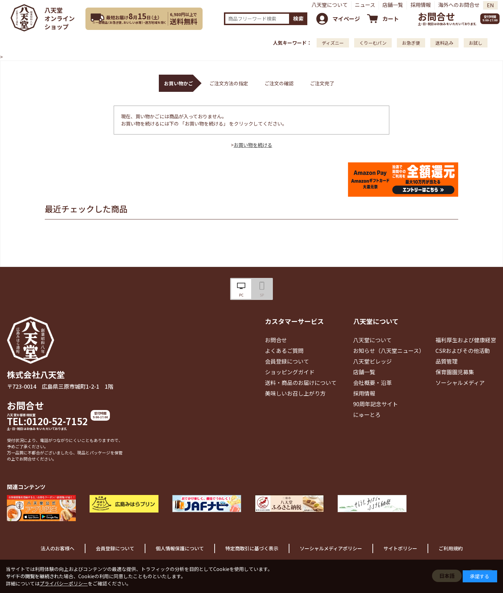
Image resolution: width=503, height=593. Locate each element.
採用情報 (420, 4)
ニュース (365, 4)
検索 (298, 18)
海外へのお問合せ (459, 4)
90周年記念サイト (375, 404)
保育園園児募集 (454, 372)
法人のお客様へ (57, 548)
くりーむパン (373, 43)
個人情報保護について (180, 548)
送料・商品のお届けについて (301, 382)
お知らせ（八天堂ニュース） (388, 350)
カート (390, 18)
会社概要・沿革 (372, 382)
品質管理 (446, 361)
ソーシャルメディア (460, 382)
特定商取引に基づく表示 (251, 548)
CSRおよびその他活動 (462, 350)
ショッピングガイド (290, 372)
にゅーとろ (367, 414)
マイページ (346, 18)
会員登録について (287, 361)
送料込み (444, 43)
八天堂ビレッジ (372, 361)
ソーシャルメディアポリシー (331, 548)
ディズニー (333, 43)
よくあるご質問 (284, 350)
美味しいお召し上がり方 (295, 393)
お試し (475, 43)
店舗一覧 (392, 4)
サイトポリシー (400, 548)
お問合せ (436, 16)
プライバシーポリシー (64, 583)
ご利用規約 (451, 548)
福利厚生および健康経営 (465, 340)
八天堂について (329, 4)
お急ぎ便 (411, 43)
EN (490, 5)
